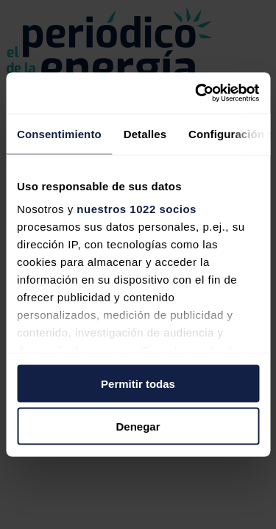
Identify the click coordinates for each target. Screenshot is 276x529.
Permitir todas (138, 383)
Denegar (138, 426)
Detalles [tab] (145, 133)
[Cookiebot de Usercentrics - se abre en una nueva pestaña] (196, 93)
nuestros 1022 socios (137, 209)
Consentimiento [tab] (59, 133)
